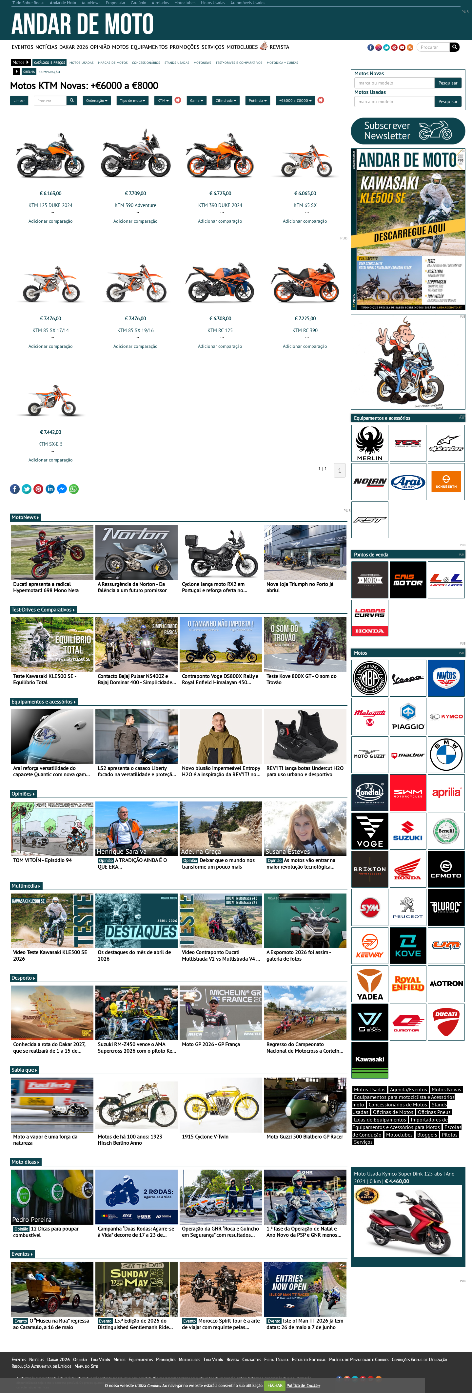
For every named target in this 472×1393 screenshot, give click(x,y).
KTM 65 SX (305, 205)
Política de (303, 1385)
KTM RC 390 (305, 330)
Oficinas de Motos (393, 1112)
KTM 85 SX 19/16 (135, 330)
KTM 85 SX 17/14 (50, 330)
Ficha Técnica (276, 1360)
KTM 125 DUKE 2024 (50, 205)
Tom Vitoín (100, 1360)
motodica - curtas (282, 62)
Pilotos (450, 1134)
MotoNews (25, 517)
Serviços (213, 47)
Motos (120, 47)
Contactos (251, 1360)
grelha (29, 71)
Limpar (19, 100)
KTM (163, 100)
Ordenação (97, 100)
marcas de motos (113, 62)
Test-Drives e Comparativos (43, 609)
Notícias (46, 47)
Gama (196, 100)
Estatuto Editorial (309, 1360)
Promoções (185, 47)
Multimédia (26, 885)
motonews (202, 62)
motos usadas (81, 62)
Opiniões (23, 793)
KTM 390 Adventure (135, 205)
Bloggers (427, 1134)
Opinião (100, 47)
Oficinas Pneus (434, 1112)
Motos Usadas (369, 1089)
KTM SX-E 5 (50, 444)
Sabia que (24, 1069)
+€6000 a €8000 (295, 100)
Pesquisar (448, 83)
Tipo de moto (132, 100)
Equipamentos (149, 47)
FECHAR (275, 1385)
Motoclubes (242, 47)
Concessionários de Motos (398, 1104)
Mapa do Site (86, 1366)
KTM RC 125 (220, 330)
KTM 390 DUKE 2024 (220, 205)
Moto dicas (25, 1161)
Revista (279, 47)
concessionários (146, 62)
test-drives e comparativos (239, 62)
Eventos (22, 47)
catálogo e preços (49, 62)
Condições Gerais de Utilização (419, 1360)
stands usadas (177, 62)
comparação (49, 71)
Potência (258, 100)
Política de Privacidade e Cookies (358, 1360)
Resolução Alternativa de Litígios (41, 1366)
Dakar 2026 (73, 47)
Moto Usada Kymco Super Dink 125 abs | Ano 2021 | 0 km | (408, 1213)
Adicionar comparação (51, 221)
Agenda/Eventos (408, 1089)
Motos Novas (446, 1089)
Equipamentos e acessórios (43, 701)
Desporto (23, 977)
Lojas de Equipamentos (380, 1119)
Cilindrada (226, 100)
